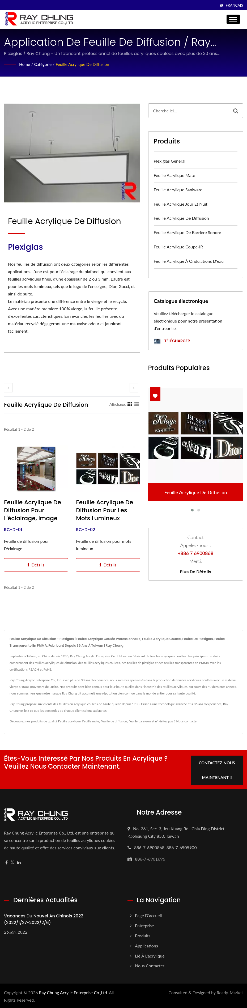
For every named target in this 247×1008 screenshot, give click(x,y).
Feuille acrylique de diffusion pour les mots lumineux (104, 510)
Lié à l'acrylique (150, 954)
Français (234, 5)
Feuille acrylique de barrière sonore (187, 232)
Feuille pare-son (140, 721)
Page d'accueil (148, 914)
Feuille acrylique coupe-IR (178, 246)
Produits (142, 934)
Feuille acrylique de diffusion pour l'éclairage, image (32, 510)
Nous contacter (187, 721)
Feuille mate (90, 721)
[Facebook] (6, 861)
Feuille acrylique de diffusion (84, 64)
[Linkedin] (19, 861)
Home (25, 64)
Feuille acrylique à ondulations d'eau (189, 261)
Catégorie (44, 64)
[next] (134, 387)
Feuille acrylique (69, 721)
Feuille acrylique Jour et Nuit (180, 203)
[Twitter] (12, 861)
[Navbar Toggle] (233, 19)
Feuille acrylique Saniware (178, 189)
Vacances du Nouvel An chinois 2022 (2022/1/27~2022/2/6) (43, 918)
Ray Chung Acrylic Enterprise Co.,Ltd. (73, 991)
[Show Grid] (129, 404)
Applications (146, 944)
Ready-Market (230, 991)
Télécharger (172, 341)
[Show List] (136, 404)
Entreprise (144, 924)
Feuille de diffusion (114, 721)
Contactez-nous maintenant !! (217, 769)
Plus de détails (195, 572)
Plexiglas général (169, 160)
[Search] (188, 111)
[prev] (8, 387)
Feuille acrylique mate (174, 175)
